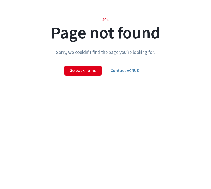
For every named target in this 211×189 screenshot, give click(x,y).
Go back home (83, 71)
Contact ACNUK (127, 71)
